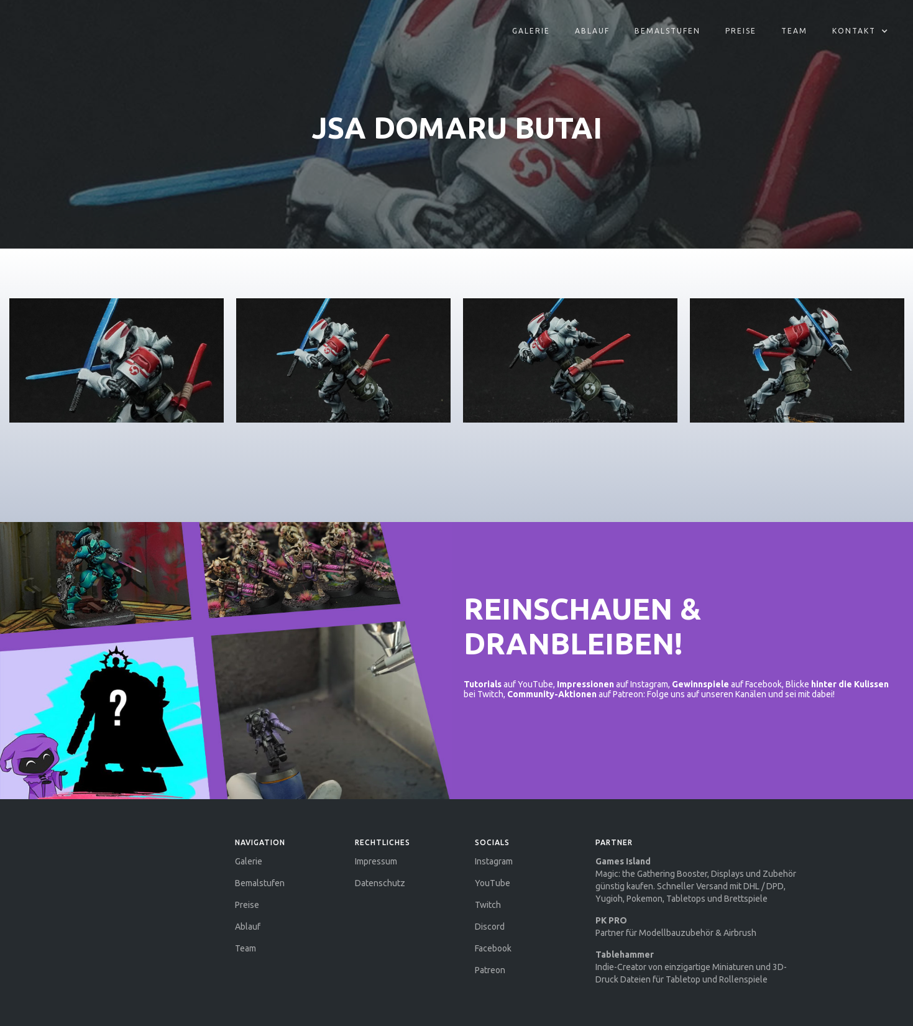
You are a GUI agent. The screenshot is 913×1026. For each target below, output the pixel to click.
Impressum (376, 861)
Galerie (531, 31)
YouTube (492, 883)
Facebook (493, 948)
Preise (740, 31)
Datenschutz (380, 883)
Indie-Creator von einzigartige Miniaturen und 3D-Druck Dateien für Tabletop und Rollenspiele (691, 967)
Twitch (488, 905)
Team (794, 31)
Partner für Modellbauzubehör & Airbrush (675, 926)
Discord (490, 927)
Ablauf (247, 927)
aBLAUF (592, 31)
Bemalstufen (667, 31)
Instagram (494, 861)
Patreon (490, 970)
